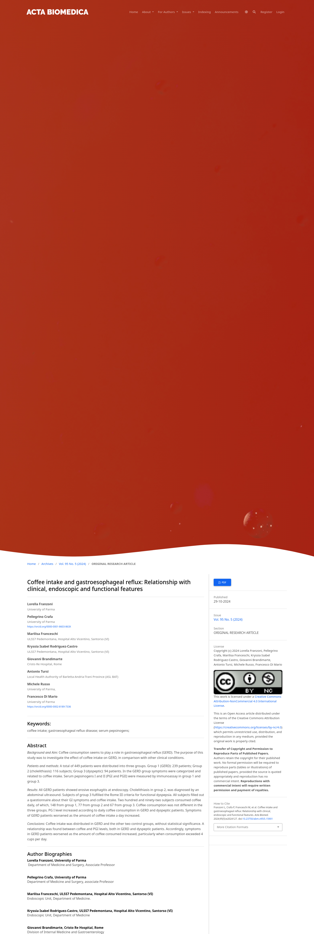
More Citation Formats (232, 827)
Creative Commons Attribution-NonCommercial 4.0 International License (247, 701)
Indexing (204, 12)
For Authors (166, 12)
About (146, 12)
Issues (187, 12)
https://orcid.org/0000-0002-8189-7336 (49, 706)
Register (266, 12)
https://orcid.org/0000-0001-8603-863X (49, 626)
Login (280, 12)
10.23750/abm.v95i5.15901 (258, 818)
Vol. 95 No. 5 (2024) (72, 564)
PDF (223, 582)
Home (133, 12)
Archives (47, 564)
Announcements (227, 12)
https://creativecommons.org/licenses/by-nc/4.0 (248, 727)
